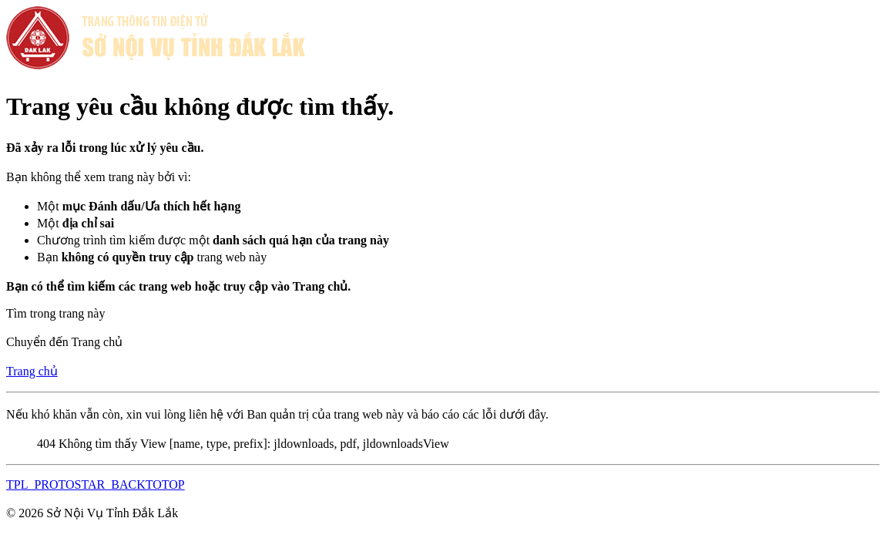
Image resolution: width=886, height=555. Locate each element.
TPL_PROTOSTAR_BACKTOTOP (95, 484)
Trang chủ (32, 371)
